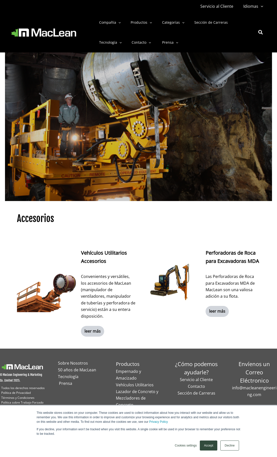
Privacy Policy (158, 422)
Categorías (166, 22)
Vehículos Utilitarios (135, 384)
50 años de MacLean (77, 370)
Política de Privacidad (16, 393)
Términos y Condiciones (17, 398)
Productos (136, 22)
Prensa (162, 42)
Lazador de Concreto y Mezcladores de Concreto (137, 398)
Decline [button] (230, 445)
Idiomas (254, 6)
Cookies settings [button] (186, 445)
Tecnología (109, 42)
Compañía (108, 22)
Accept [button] (208, 445)
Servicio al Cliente (219, 6)
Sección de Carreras (200, 22)
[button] (261, 6)
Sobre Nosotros (73, 363)
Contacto (136, 42)
